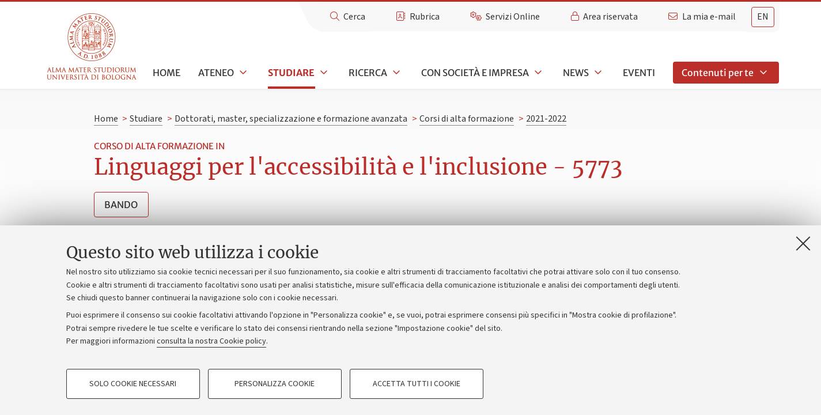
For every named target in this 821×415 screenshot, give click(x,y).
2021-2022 (546, 118)
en (763, 16)
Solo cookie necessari (132, 384)
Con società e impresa (475, 72)
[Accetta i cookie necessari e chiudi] (803, 243)
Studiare (291, 72)
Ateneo (216, 72)
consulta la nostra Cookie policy (211, 341)
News (576, 72)
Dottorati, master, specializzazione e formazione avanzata (291, 118)
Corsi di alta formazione (466, 118)
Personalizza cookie (274, 384)
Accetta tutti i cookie (416, 384)
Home (166, 72)
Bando (121, 204)
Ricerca (368, 72)
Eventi (639, 72)
